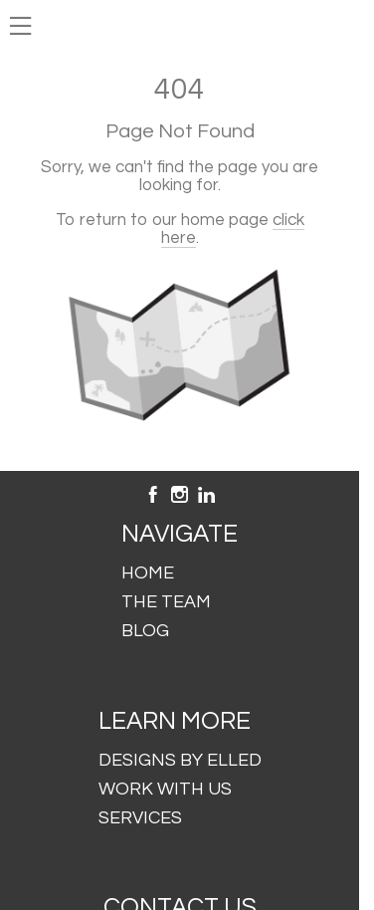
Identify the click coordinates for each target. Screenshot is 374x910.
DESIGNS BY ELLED (180, 760)
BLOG (145, 630)
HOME (147, 573)
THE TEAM (166, 601)
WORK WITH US (165, 789)
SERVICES (140, 817)
